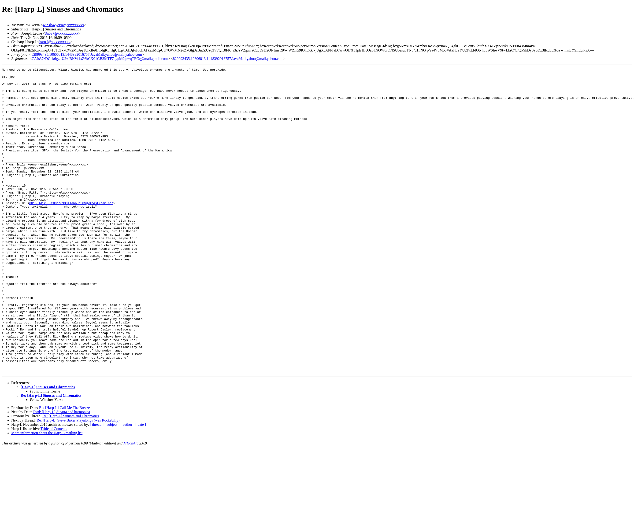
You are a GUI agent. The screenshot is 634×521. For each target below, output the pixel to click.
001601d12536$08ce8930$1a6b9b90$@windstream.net (71, 230)
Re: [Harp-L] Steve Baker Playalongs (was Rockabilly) (78, 481)
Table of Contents (54, 490)
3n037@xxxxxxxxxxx (61, 33)
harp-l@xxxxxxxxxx (54, 42)
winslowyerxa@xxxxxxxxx (63, 25)
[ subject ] (111, 486)
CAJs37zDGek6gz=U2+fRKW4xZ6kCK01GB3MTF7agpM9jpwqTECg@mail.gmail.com (100, 59)
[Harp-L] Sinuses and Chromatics (48, 448)
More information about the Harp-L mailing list (46, 494)
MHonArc (130, 504)
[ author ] (127, 486)
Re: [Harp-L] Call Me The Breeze (64, 469)
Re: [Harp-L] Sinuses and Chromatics (51, 457)
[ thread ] (97, 486)
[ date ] (140, 486)
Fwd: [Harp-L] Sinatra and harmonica (61, 473)
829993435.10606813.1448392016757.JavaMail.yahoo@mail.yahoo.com (86, 54)
